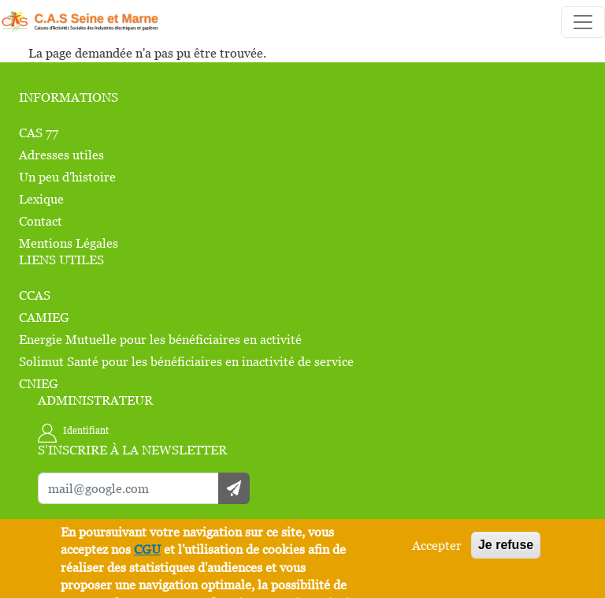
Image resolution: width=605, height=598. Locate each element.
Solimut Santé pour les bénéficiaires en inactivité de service (186, 361)
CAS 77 (38, 132)
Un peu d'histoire (67, 177)
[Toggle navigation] (583, 22)
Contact (40, 221)
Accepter (437, 545)
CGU (147, 549)
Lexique (41, 199)
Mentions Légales (68, 243)
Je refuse (505, 544)
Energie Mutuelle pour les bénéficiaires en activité (160, 339)
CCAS (34, 295)
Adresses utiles (61, 155)
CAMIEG (44, 317)
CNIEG (38, 383)
